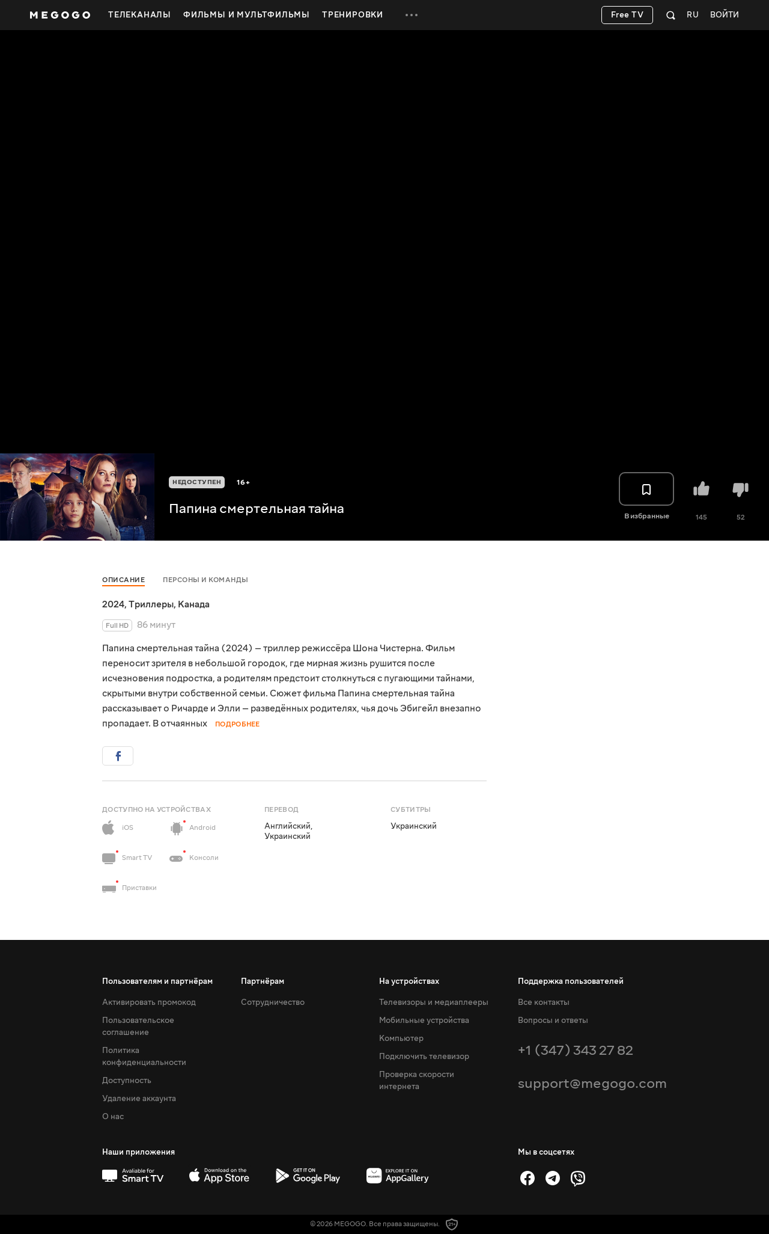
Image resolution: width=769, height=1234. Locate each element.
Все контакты (544, 1002)
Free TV (627, 15)
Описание (123, 580)
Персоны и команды (206, 580)
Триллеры (151, 604)
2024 (113, 604)
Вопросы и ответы (553, 1020)
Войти (724, 15)
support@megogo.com (592, 1083)
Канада (194, 604)
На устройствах (409, 981)
